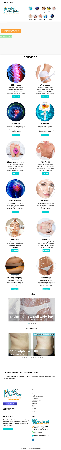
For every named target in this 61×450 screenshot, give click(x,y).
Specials (32, 294)
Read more (16, 96)
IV (45, 17)
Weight (48, 9)
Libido (40, 17)
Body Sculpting (31, 328)
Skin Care (34, 401)
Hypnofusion (52, 17)
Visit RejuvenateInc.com (38, 411)
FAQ (33, 406)
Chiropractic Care (36, 395)
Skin (54, 9)
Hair (35, 17)
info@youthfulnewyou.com (41, 435)
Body (44, 9)
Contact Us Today (8, 429)
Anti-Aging (34, 403)
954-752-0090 (8, 2)
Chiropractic (37, 9)
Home (30, 9)
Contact (34, 408)
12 (40, 357)
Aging (30, 17)
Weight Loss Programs (37, 396)
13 (42, 357)
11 (38, 357)
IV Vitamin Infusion (36, 400)
